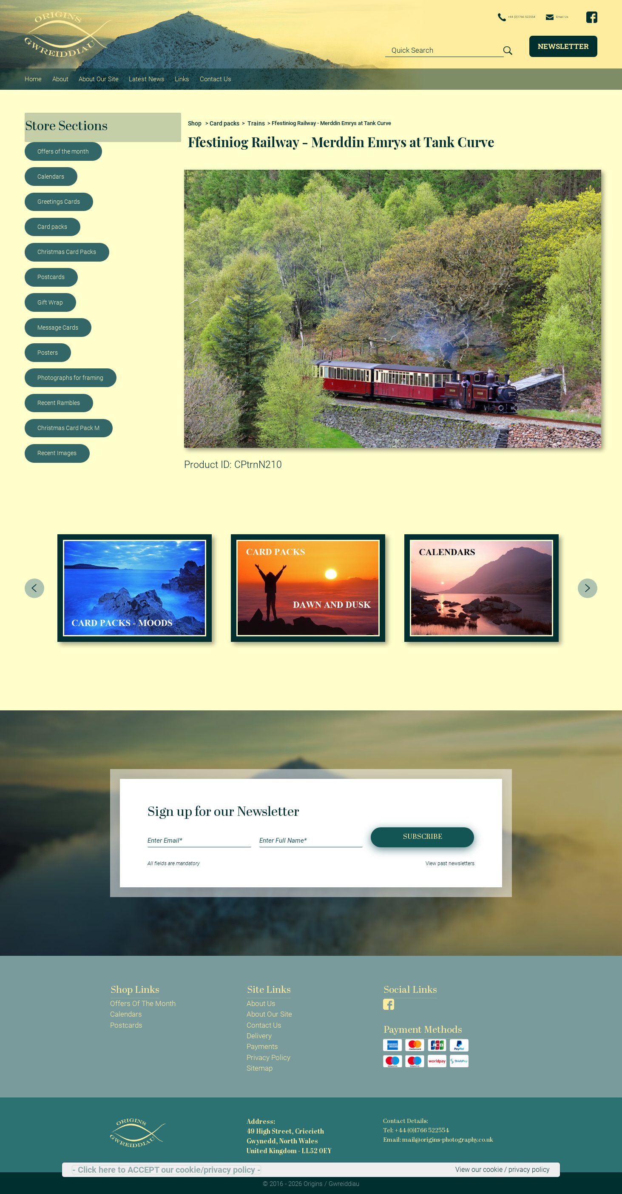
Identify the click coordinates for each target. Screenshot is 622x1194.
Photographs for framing (70, 374)
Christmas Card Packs (66, 248)
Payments (262, 1043)
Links (180, 77)
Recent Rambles (58, 399)
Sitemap (260, 1064)
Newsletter (563, 46)
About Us (261, 1000)
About (59, 77)
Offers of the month (63, 148)
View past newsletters (450, 860)
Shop (194, 120)
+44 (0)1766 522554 (488, 18)
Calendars (50, 173)
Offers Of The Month (143, 1000)
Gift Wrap (50, 298)
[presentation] (34, 584)
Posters (47, 349)
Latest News (145, 77)
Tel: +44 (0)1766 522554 (415, 1127)
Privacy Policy (268, 1054)
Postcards (51, 273)
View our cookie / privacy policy (500, 1169)
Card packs (52, 223)
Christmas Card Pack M (68, 424)
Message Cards (57, 323)
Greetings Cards (58, 198)
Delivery (259, 1032)
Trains (252, 120)
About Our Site (97, 77)
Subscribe (422, 833)
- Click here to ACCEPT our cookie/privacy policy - (166, 1169)
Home (33, 77)
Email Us (550, 17)
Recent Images (57, 449)
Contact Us (212, 77)
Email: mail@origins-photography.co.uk (437, 1136)
